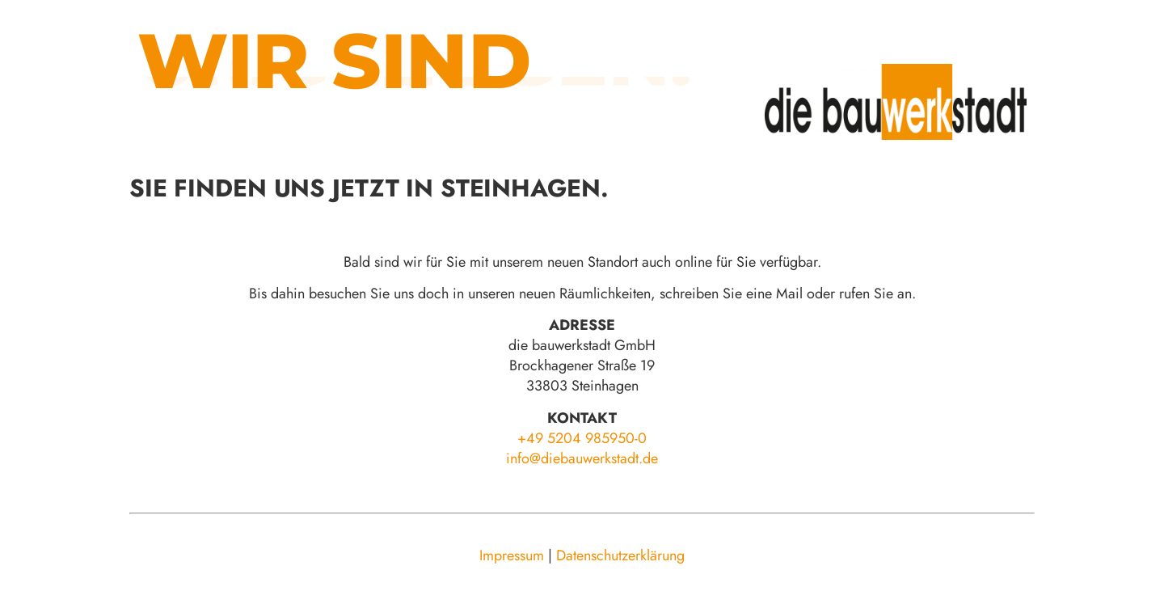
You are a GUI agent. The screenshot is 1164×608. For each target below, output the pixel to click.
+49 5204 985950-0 (582, 438)
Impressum (511, 555)
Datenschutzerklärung (620, 555)
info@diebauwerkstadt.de (582, 458)
